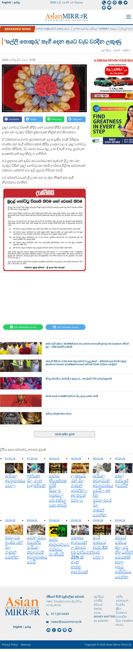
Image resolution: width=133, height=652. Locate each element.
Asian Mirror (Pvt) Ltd (118, 644)
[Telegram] (76, 119)
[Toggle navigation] (128, 16)
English (6, 2)
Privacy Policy (10, 644)
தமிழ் (17, 2)
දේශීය (126, 50)
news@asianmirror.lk (66, 622)
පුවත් (117, 50)
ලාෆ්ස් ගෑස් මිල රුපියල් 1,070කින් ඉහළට (98, 28)
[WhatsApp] (55, 119)
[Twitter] (33, 119)
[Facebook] (12, 119)
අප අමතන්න (101, 620)
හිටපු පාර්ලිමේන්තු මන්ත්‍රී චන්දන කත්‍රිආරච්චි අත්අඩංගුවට (41, 28)
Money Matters (105, 616)
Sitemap (26, 644)
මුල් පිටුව (106, 50)
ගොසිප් (98, 600)
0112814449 (60, 614)
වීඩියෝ (98, 604)
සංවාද (97, 612)
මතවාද (98, 608)
